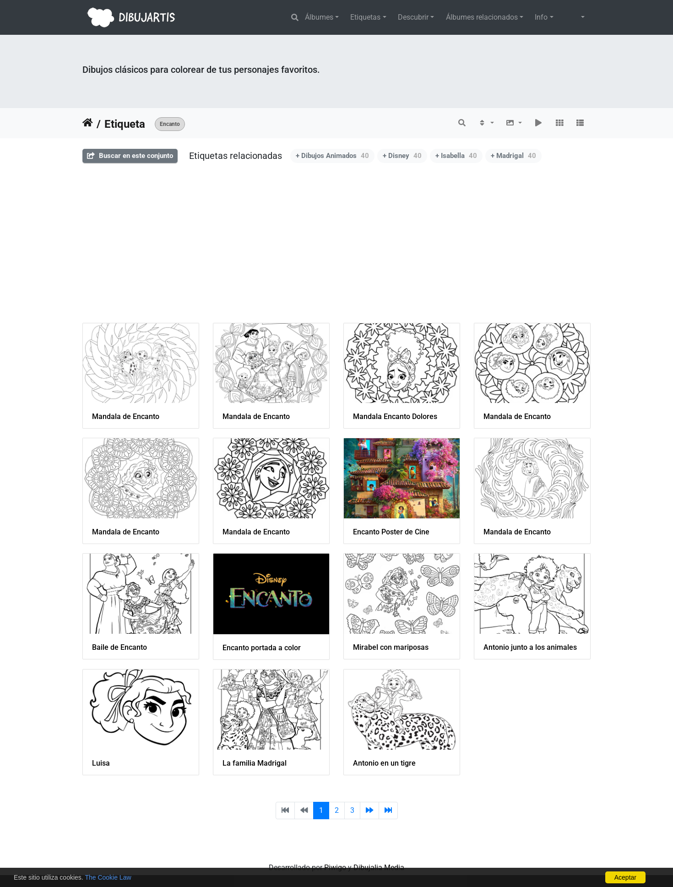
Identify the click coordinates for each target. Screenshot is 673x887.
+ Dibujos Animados (332, 156)
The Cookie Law (108, 877)
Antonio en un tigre (384, 763)
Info (541, 17)
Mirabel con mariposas (391, 647)
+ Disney (402, 156)
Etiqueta (124, 124)
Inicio (87, 124)
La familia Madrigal (255, 763)
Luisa (101, 763)
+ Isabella (456, 156)
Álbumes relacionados (482, 17)
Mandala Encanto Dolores (395, 416)
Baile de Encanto (119, 647)
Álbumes (319, 17)
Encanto (170, 124)
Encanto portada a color (262, 647)
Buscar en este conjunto (130, 156)
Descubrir (413, 17)
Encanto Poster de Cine (391, 532)
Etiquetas (365, 17)
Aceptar (625, 877)
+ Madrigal (513, 156)
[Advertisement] (336, 249)
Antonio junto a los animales (530, 647)
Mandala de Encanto (125, 416)
